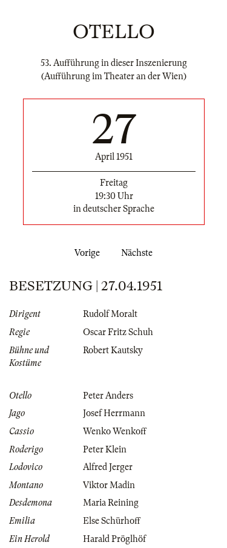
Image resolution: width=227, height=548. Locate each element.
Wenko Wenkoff (114, 431)
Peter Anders (108, 395)
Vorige (85, 253)
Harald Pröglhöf (114, 539)
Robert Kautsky (113, 350)
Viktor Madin (109, 485)
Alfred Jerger (108, 467)
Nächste (139, 253)
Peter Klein (105, 449)
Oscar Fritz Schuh (118, 332)
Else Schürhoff (111, 521)
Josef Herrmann (114, 413)
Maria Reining (111, 502)
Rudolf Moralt (110, 314)
